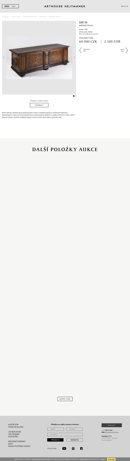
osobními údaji (84, 459)
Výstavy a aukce (16, 17)
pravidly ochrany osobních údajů (40, 459)
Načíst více (65, 399)
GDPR (10, 444)
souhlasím (111, 459)
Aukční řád (13, 436)
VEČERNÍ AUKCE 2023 (30, 17)
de (127, 6)
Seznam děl (43, 17)
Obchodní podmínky (17, 441)
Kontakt (112, 425)
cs (122, 6)
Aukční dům (13, 424)
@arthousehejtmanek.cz (110, 432)
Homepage (5, 17)
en (124, 6)
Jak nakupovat (14, 432)
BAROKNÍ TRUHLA (55, 17)
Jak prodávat (14, 434)
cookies (103, 459)
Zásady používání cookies (19, 446)
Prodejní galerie (15, 427)
